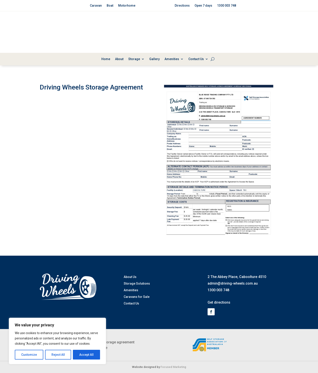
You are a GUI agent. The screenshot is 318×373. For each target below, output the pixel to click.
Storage (134, 59)
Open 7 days (203, 5)
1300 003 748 (226, 5)
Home (105, 59)
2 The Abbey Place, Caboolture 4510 (237, 277)
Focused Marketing (173, 367)
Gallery (154, 59)
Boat (110, 5)
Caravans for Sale (137, 297)
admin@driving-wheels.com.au (233, 283)
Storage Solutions (137, 283)
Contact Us (196, 59)
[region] (57, 341)
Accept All (86, 354)
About (119, 59)
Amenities (172, 59)
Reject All (58, 354)
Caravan (96, 5)
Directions (182, 5)
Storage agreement (118, 342)
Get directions (219, 302)
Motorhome (126, 5)
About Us (130, 277)
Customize (29, 354)
